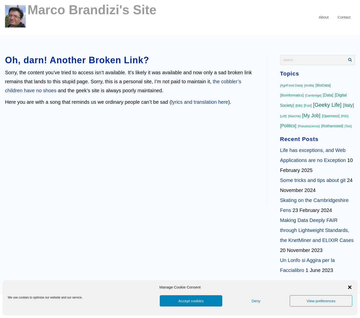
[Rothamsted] (332, 126)
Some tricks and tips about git (313, 180)
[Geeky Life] (327, 105)
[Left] (283, 116)
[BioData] (323, 85)
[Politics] (288, 125)
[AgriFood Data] (291, 85)
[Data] (328, 95)
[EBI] (298, 106)
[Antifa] (309, 85)
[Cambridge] (313, 95)
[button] (349, 287)
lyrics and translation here (199, 102)
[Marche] (294, 116)
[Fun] (308, 106)
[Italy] (348, 105)
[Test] (348, 126)
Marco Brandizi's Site (92, 10)
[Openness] (331, 116)
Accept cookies (191, 301)
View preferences (321, 301)
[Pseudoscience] (309, 126)
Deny (256, 301)
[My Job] (311, 115)
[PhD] (344, 116)
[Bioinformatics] (292, 95)
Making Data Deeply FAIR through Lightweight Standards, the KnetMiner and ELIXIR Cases (317, 230)
